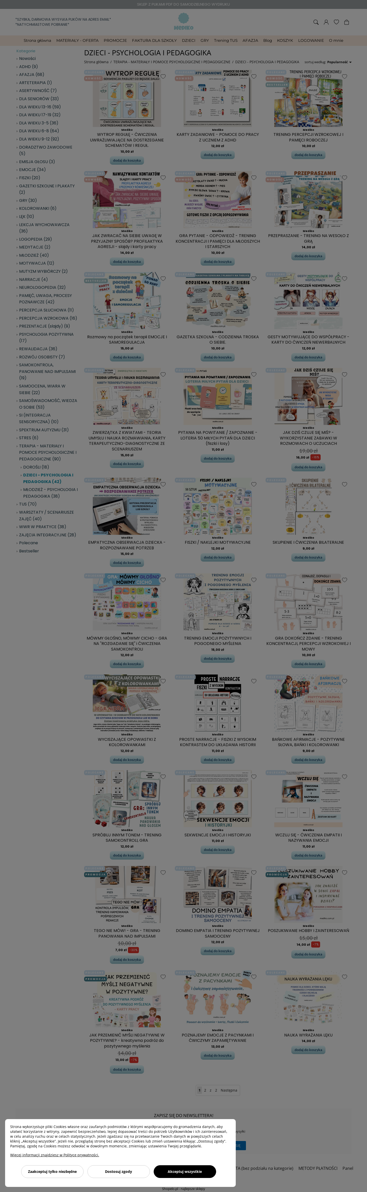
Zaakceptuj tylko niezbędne (52, 1171)
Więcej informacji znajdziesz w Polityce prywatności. (54, 1154)
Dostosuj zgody (118, 1171)
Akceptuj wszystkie (185, 1171)
